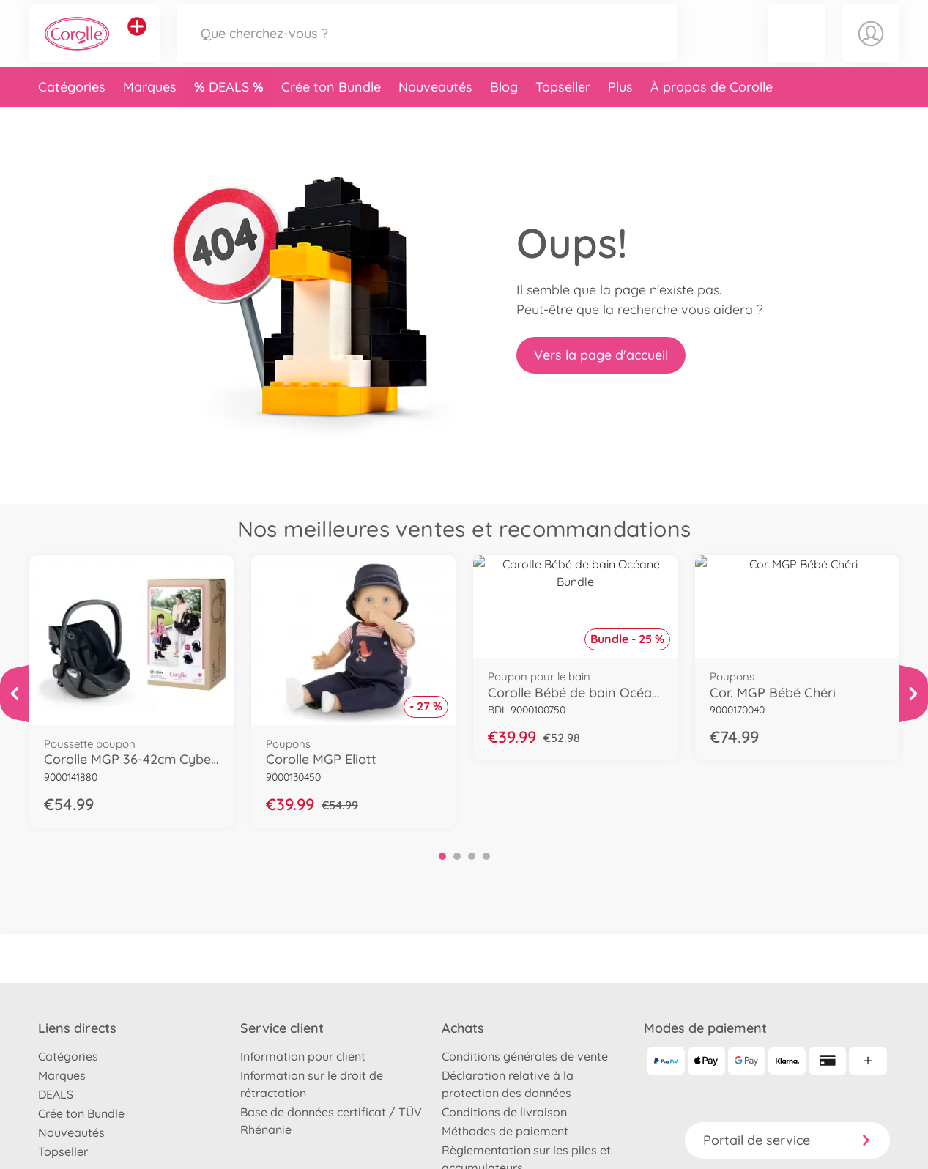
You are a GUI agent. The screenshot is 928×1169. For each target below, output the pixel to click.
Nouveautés (435, 112)
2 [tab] (457, 856)
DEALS (231, 112)
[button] (796, 46)
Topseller (562, 112)
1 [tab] (442, 856)
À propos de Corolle (711, 112)
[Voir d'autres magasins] (136, 39)
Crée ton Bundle (331, 112)
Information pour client (302, 1056)
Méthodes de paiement (505, 1131)
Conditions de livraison (504, 1112)
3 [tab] (471, 856)
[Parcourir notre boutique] (427, 46)
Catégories (71, 112)
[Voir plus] (14, 693)
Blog (504, 112)
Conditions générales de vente (525, 1056)
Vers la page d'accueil (601, 354)
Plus (620, 112)
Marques (150, 112)
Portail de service (787, 1140)
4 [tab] (486, 856)
